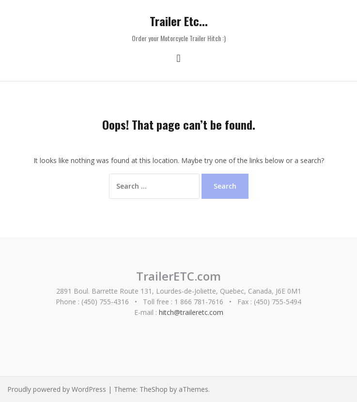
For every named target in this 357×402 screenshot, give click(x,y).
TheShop (154, 389)
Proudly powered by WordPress (56, 389)
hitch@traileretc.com (191, 312)
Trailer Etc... (179, 21)
